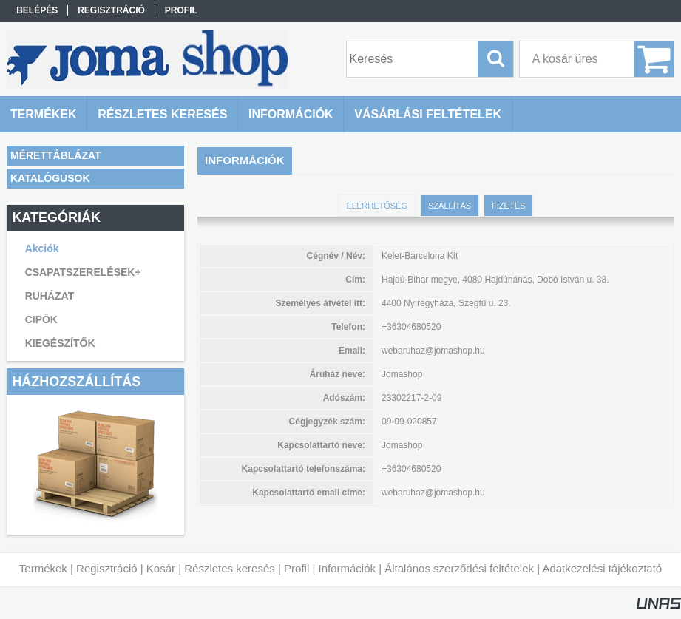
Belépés (37, 10)
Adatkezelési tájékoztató (602, 568)
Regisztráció (107, 568)
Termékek (43, 568)
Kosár (160, 568)
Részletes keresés (229, 568)
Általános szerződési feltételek (459, 568)
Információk (347, 568)
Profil (296, 568)
